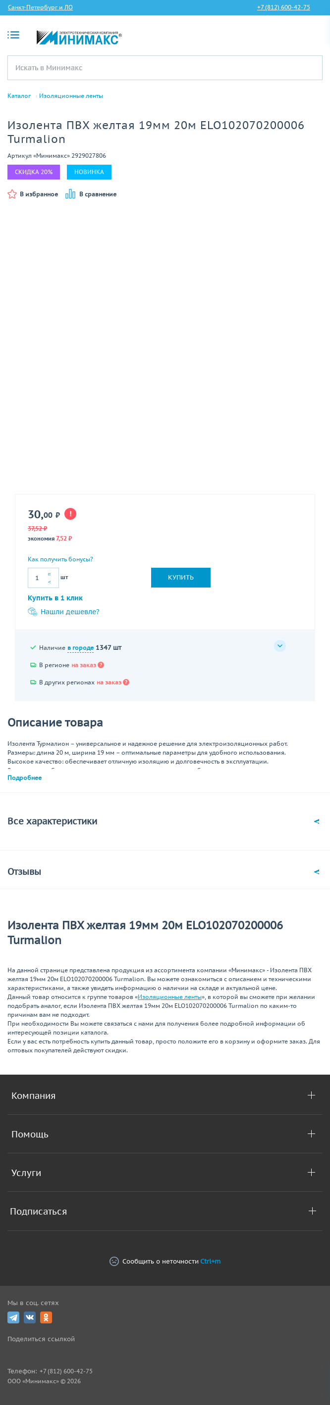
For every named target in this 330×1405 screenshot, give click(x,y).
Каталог (19, 95)
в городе (80, 647)
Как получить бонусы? (60, 559)
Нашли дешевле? (64, 611)
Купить (181, 577)
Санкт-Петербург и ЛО (40, 7)
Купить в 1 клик (55, 597)
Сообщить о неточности (165, 1261)
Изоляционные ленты (71, 95)
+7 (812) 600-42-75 (283, 7)
